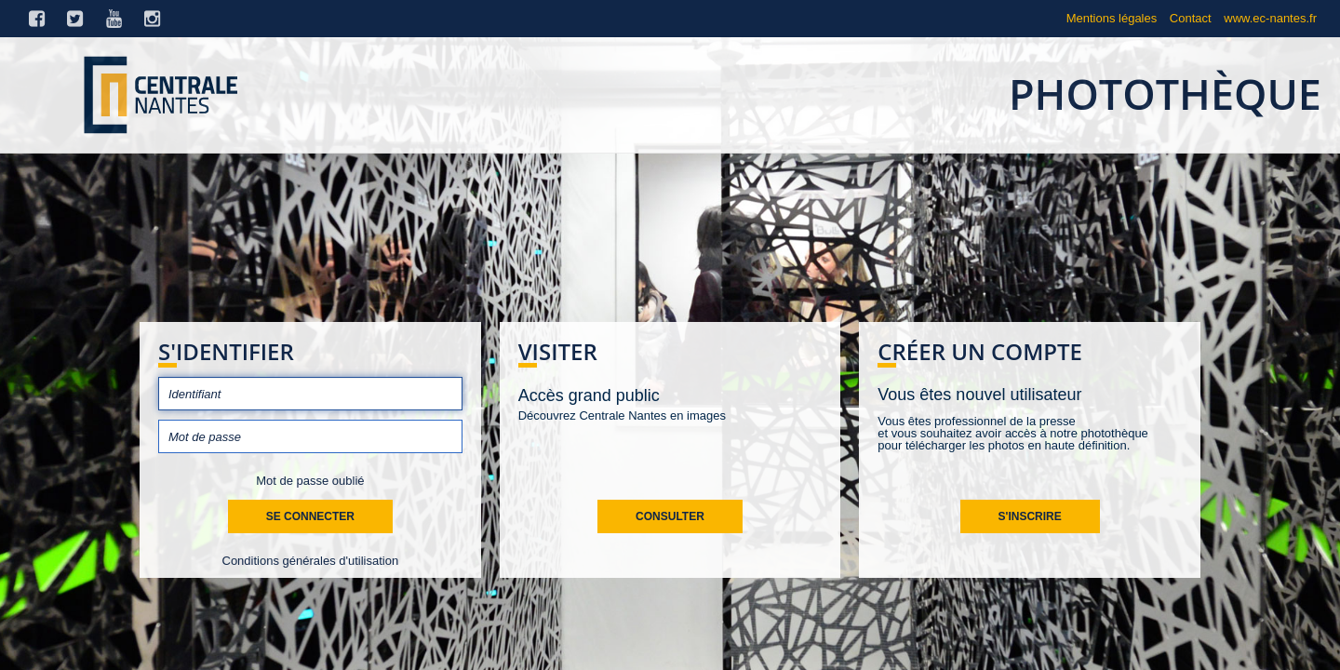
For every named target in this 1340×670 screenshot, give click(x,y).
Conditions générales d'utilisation (310, 561)
